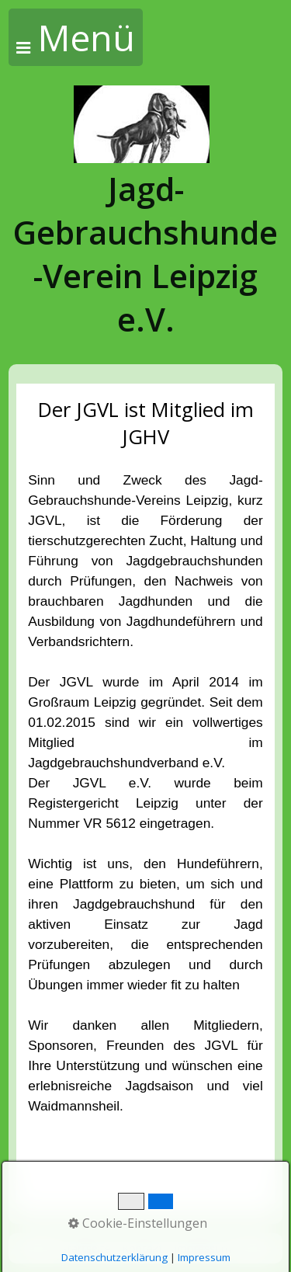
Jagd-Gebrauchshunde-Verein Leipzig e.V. (145, 254)
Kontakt (142, 1248)
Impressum (202, 1248)
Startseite (86, 1248)
